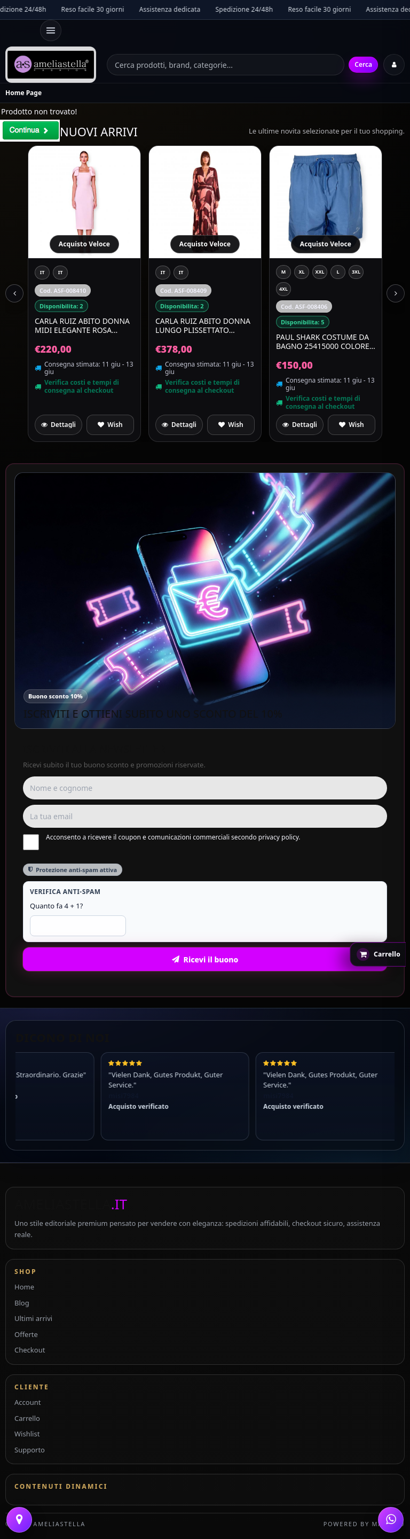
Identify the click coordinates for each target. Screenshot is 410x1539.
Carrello (27, 1418)
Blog (21, 1303)
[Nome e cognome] (205, 787)
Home (24, 1287)
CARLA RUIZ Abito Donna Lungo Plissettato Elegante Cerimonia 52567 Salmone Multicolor (202, 325)
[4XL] (283, 289)
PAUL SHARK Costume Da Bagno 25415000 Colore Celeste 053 (322, 341)
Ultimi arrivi (33, 1318)
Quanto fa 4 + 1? (56, 906)
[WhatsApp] (391, 1520)
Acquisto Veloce (84, 243)
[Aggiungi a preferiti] (110, 425)
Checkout (29, 1350)
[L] (337, 272)
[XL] (301, 272)
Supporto (29, 1450)
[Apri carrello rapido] (378, 954)
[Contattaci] (19, 1520)
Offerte (26, 1334)
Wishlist (27, 1434)
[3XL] (356, 272)
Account (27, 1402)
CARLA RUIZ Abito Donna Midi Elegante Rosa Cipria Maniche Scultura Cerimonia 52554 (84, 325)
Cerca (363, 64)
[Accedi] (394, 64)
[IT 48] (181, 272)
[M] (283, 272)
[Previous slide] (14, 293)
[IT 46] (60, 272)
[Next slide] (396, 293)
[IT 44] (42, 272)
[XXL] (319, 272)
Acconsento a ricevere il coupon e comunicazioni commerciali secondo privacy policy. (162, 841)
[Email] (205, 816)
